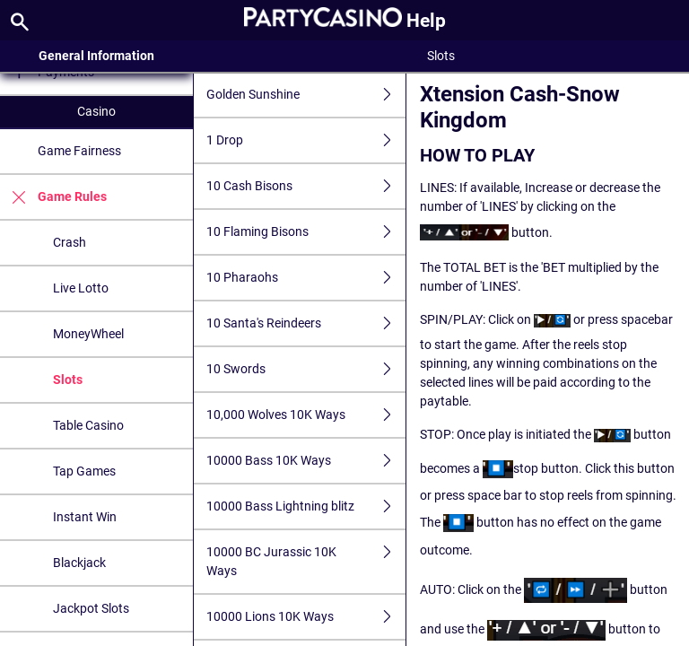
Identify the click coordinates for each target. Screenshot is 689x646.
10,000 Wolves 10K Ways (306, 415)
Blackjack (79, 562)
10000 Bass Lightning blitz (306, 506)
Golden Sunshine (306, 95)
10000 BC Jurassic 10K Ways (306, 561)
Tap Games (84, 471)
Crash (69, 242)
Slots (68, 379)
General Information (96, 55)
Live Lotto (81, 288)
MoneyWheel (88, 334)
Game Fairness (79, 151)
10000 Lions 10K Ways (306, 617)
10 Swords (306, 369)
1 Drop (306, 140)
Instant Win (85, 517)
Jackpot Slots (91, 608)
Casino (96, 111)
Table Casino (88, 425)
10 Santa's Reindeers (306, 323)
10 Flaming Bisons (306, 232)
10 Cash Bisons (306, 186)
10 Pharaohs (306, 278)
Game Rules (53, 197)
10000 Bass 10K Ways (306, 461)
